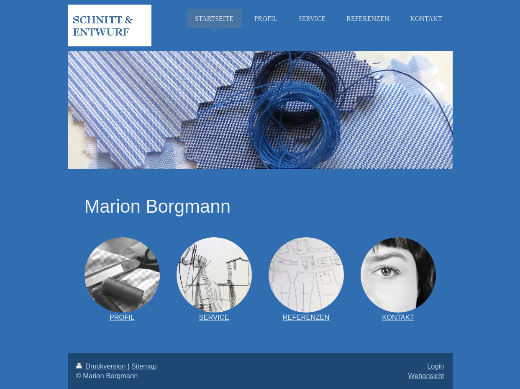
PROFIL (122, 317)
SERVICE (214, 317)
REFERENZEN (306, 317)
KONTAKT (398, 317)
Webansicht (426, 375)
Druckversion (102, 366)
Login (435, 366)
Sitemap (144, 366)
